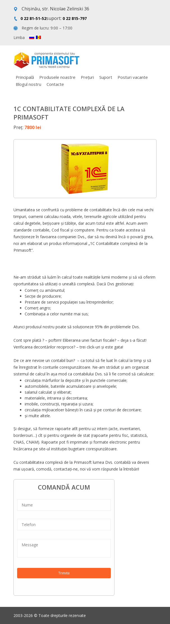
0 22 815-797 (75, 18)
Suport (105, 77)
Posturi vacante (133, 77)
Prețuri (87, 77)
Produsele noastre (57, 77)
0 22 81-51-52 (33, 18)
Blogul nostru (28, 84)
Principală (25, 77)
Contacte (55, 84)
